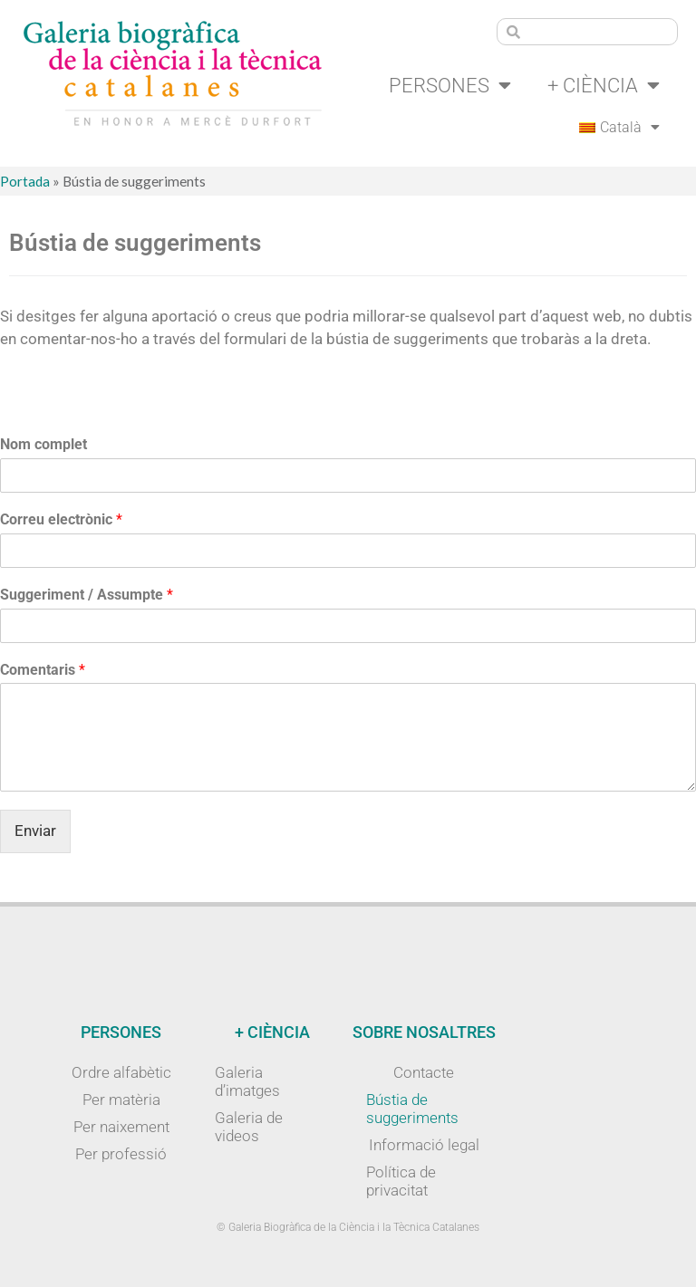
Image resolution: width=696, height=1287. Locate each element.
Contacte (423, 1072)
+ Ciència (603, 85)
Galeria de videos (249, 1127)
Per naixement (121, 1127)
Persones (450, 85)
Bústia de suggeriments (412, 1108)
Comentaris (42, 669)
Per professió (121, 1154)
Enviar (35, 830)
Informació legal (424, 1145)
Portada (25, 181)
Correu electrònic (61, 519)
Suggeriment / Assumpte (86, 594)
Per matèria (121, 1099)
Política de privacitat (401, 1181)
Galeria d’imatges (247, 1081)
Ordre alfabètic (121, 1072)
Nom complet (43, 444)
